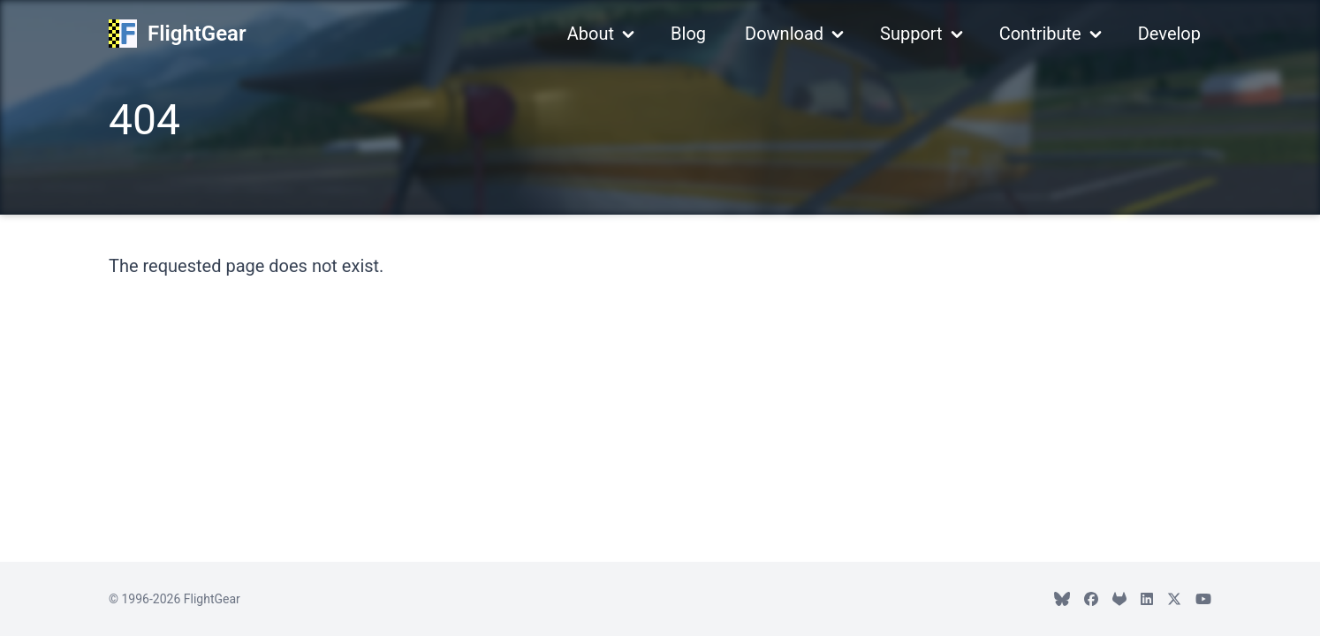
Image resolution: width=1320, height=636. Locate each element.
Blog (688, 33)
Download (784, 33)
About (590, 33)
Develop (1169, 33)
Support (911, 33)
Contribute (1040, 33)
